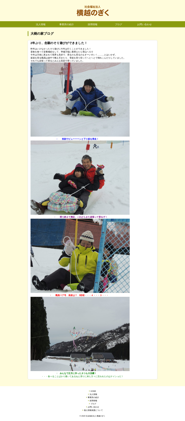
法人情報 (41, 24)
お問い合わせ (144, 24)
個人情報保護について (92, 410)
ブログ (118, 24)
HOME (92, 391)
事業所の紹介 (66, 24)
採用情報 (92, 24)
